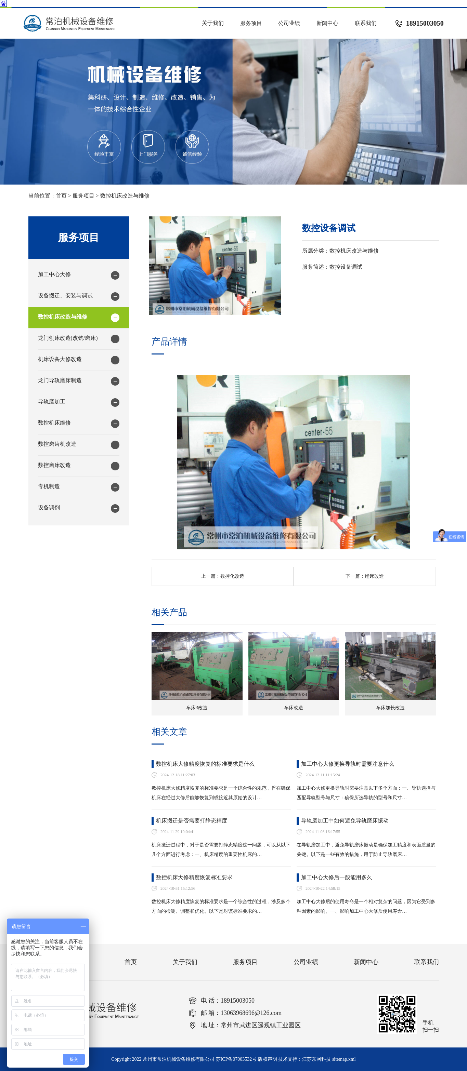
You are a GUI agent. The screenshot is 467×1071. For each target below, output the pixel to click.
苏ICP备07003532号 (236, 1059)
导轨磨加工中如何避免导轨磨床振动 (345, 821)
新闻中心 (327, 23)
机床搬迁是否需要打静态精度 (191, 821)
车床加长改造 (390, 707)
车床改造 (293, 707)
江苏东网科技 (316, 1059)
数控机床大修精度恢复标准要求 (194, 877)
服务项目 (251, 23)
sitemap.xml (344, 1059)
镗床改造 (374, 576)
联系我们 (366, 23)
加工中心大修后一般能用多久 (336, 877)
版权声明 (267, 1059)
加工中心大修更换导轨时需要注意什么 (347, 764)
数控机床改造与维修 (125, 196)
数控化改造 (232, 576)
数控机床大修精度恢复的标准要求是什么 (205, 764)
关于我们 (213, 23)
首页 (61, 196)
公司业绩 (289, 23)
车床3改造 (197, 707)
